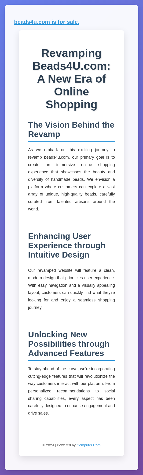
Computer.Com (88, 445)
